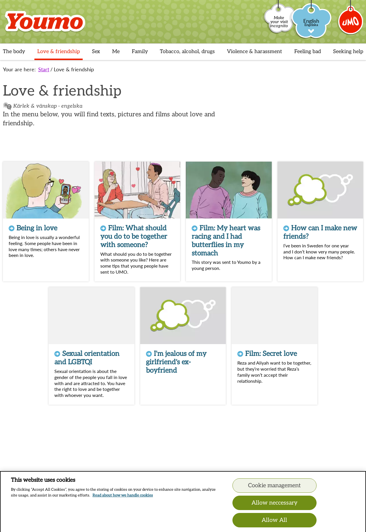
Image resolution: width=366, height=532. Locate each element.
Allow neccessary (274, 505)
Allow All (274, 523)
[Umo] (351, 24)
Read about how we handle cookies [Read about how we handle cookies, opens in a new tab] (123, 498)
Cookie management (274, 488)
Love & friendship (74, 69)
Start (43, 69)
